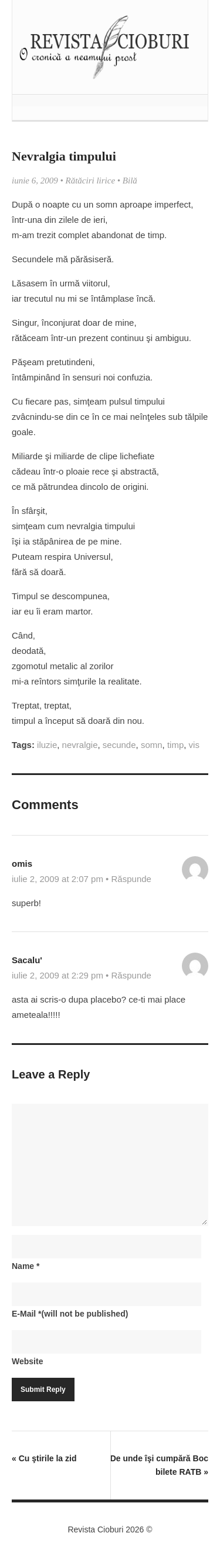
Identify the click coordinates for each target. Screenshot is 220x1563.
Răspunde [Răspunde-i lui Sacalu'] (131, 975)
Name (25, 1266)
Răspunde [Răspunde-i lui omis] (131, 879)
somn (152, 745)
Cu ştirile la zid (44, 1458)
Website (27, 1361)
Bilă (130, 180)
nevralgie (80, 745)
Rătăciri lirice (91, 180)
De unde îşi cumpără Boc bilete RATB (159, 1465)
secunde (119, 745)
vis (194, 745)
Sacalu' (27, 960)
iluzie (47, 745)
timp (175, 745)
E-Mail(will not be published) (70, 1313)
